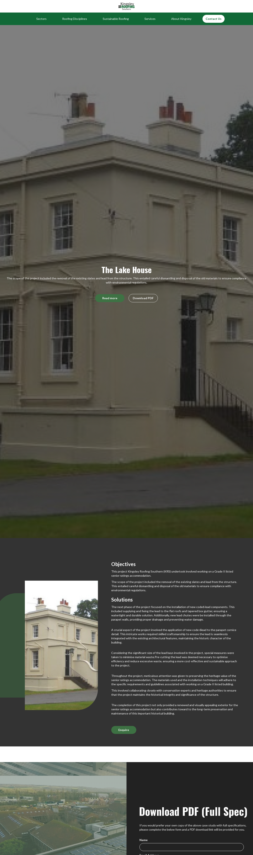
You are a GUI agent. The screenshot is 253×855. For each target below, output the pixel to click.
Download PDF (143, 298)
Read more (109, 298)
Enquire (123, 730)
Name (143, 840)
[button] (41, 19)
